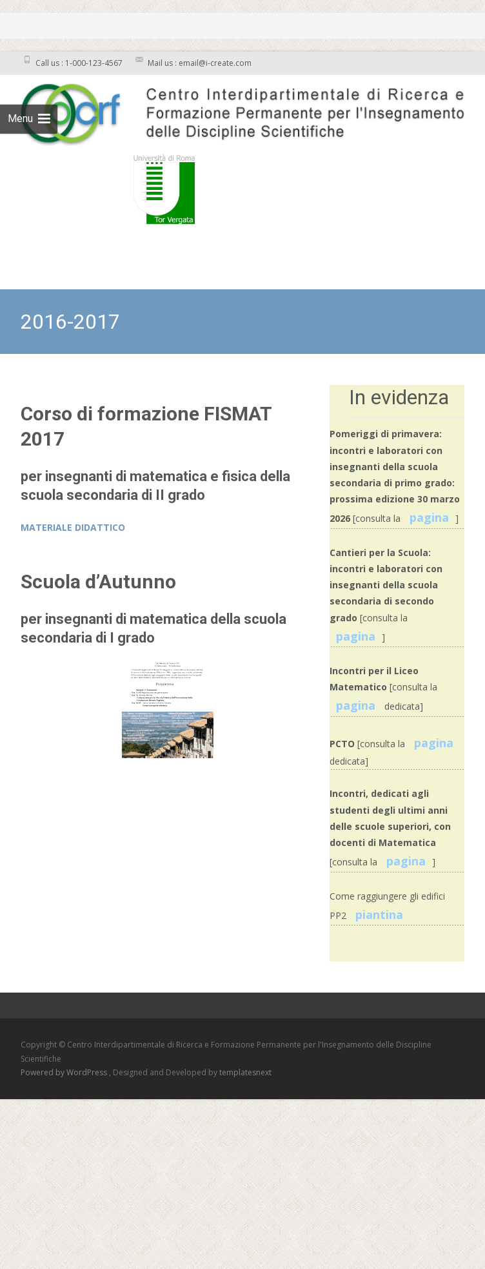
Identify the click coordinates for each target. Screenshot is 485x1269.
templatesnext (245, 1072)
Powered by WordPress (65, 1072)
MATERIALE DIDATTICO (73, 527)
